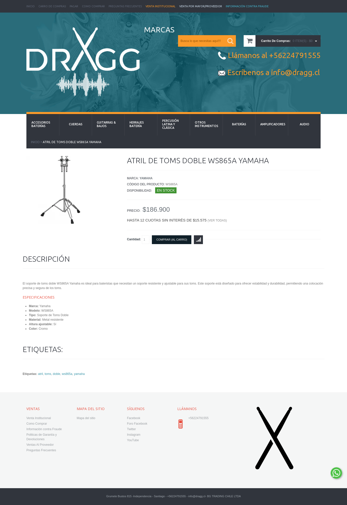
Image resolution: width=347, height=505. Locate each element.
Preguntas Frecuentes (125, 6)
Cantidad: (138, 239)
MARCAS (159, 29)
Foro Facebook (137, 423)
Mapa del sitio (86, 418)
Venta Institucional (161, 6)
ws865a (67, 374)
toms (48, 374)
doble (56, 374)
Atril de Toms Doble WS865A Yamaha (72, 142)
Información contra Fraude (44, 429)
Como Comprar (93, 6)
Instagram (133, 434)
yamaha (79, 374)
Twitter (131, 429)
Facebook (133, 418)
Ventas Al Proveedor (40, 444)
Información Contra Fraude (247, 6)
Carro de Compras (52, 6)
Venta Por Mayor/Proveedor (200, 6)
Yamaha (146, 178)
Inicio (30, 6)
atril (40, 374)
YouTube (133, 440)
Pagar (74, 6)
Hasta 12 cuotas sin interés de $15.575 (177, 220)
